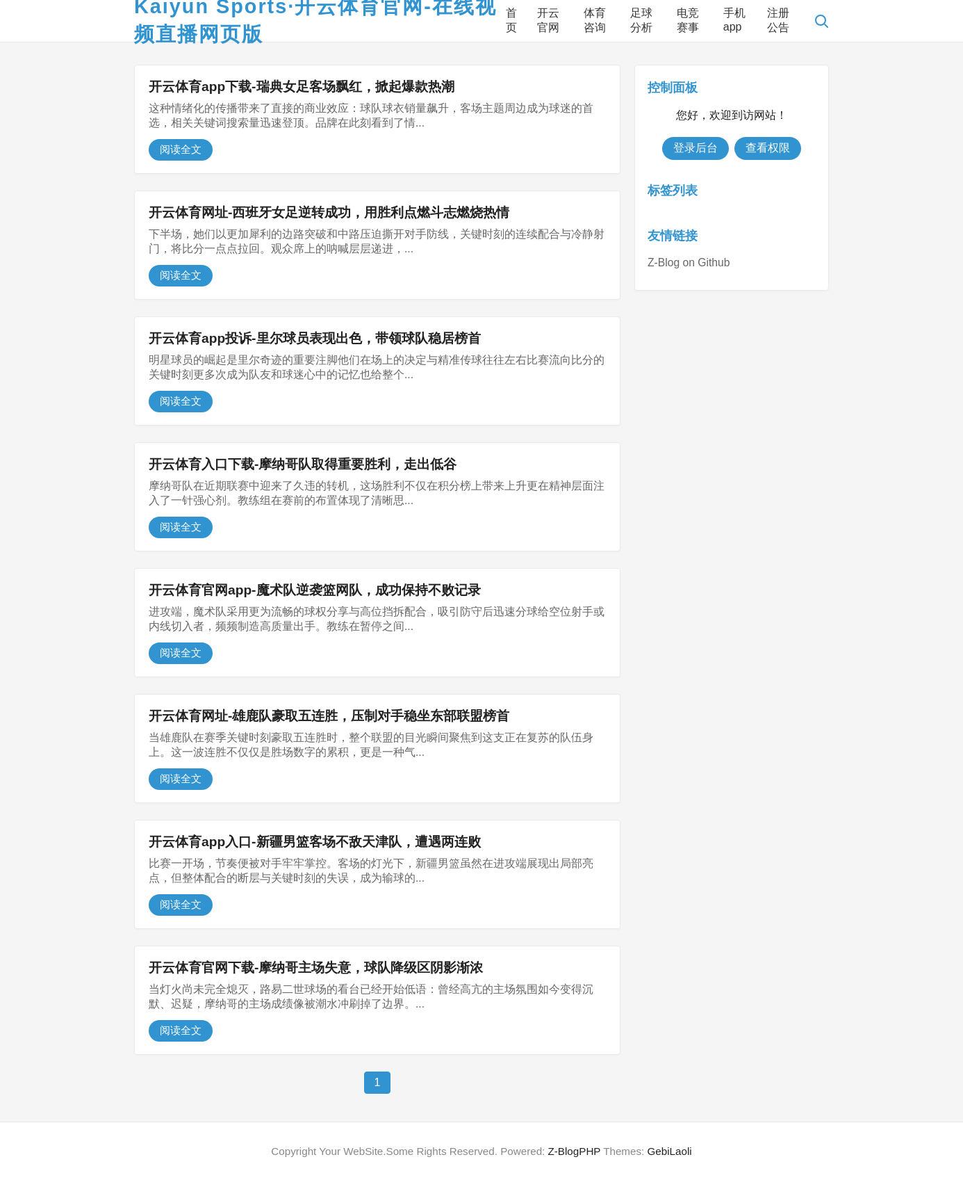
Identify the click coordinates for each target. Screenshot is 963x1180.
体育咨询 (595, 20)
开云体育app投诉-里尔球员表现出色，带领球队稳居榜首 (315, 338)
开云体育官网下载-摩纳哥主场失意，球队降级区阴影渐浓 (316, 967)
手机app (734, 20)
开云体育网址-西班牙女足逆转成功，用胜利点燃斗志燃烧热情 (329, 212)
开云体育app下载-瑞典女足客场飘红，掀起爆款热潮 (301, 86)
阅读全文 (180, 149)
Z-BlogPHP (574, 1151)
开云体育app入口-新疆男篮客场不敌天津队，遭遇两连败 (315, 841)
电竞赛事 (688, 20)
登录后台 (695, 148)
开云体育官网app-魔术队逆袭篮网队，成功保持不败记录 (315, 590)
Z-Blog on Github (689, 262)
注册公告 (778, 20)
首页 (511, 20)
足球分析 (641, 20)
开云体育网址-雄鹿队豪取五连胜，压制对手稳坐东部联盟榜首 (329, 716)
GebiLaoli (669, 1151)
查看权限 (768, 148)
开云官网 (548, 20)
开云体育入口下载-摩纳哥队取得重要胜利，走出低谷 (302, 464)
